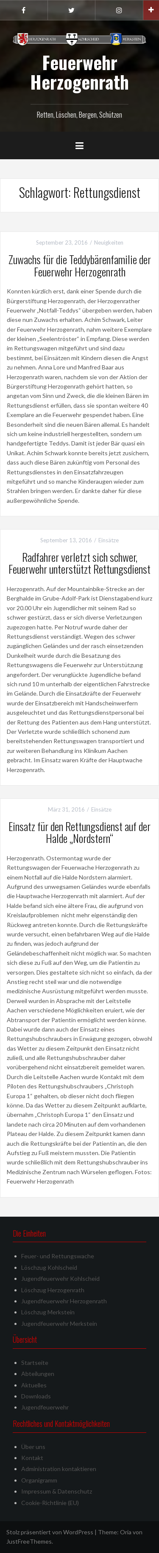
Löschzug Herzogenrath (52, 1290)
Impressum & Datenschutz (56, 1491)
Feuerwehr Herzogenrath (79, 72)
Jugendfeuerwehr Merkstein (59, 1323)
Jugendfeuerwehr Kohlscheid (60, 1278)
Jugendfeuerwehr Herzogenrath (64, 1301)
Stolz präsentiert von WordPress (49, 1532)
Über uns (33, 1446)
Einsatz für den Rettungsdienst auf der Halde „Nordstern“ (79, 832)
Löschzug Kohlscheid (49, 1267)
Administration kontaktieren (58, 1468)
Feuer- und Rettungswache (57, 1256)
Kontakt (32, 1457)
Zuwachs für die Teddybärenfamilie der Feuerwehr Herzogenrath (79, 265)
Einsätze (108, 540)
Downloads (36, 1396)
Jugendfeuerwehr (45, 1407)
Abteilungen (37, 1373)
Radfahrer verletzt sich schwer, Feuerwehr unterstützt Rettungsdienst (79, 563)
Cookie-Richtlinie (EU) (50, 1502)
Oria (125, 1532)
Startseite (34, 1362)
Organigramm (39, 1480)
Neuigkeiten (108, 242)
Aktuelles (34, 1385)
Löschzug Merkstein (48, 1312)
